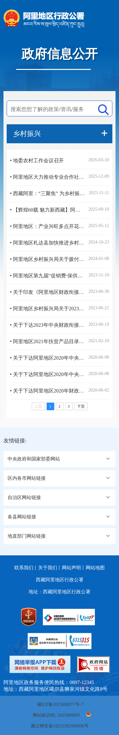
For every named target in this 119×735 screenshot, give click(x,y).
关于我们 (47, 567)
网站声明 (71, 567)
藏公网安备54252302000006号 (60, 726)
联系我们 (23, 567)
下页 (81, 406)
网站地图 (95, 567)
